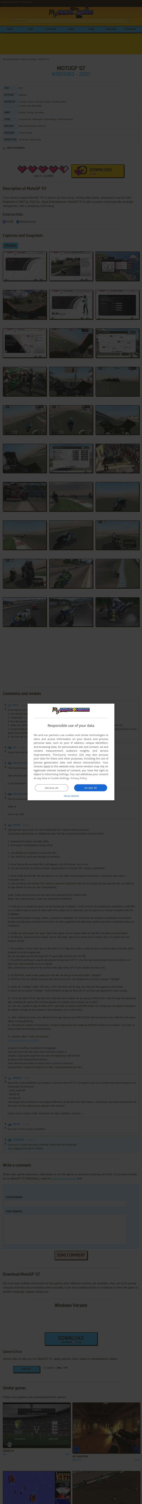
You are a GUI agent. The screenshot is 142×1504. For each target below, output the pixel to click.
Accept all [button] (91, 787)
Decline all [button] (51, 788)
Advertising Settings (57, 774)
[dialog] (71, 752)
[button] (71, 796)
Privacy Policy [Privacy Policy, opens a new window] (79, 778)
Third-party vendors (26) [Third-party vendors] (68, 754)
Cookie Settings (60, 778)
